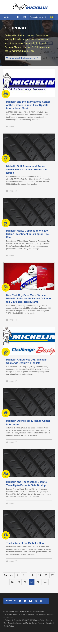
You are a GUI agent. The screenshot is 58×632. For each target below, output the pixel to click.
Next (45, 582)
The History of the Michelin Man (25, 543)
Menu (6, 17)
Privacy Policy (39, 620)
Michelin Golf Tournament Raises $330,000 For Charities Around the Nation (26, 169)
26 (46, 575)
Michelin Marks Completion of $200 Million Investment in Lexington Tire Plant (27, 234)
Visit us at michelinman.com (21, 58)
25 (39, 575)
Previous (8, 575)
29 (18, 582)
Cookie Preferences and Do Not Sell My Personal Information (30, 623)
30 (25, 582)
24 (33, 575)
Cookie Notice (8, 626)
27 (52, 575)
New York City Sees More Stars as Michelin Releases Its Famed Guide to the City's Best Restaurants (28, 298)
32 (38, 582)
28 (12, 582)
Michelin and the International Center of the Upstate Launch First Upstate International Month (28, 105)
